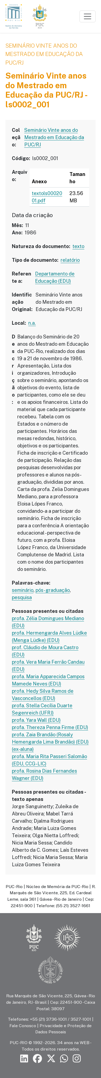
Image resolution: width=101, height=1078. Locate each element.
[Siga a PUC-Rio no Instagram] (77, 1058)
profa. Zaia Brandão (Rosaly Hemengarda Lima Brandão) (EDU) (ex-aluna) (50, 742)
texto (78, 246)
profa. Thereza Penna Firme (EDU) (50, 727)
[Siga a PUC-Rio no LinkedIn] (24, 1058)
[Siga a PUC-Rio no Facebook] (37, 1058)
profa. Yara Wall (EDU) (36, 720)
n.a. (32, 323)
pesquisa (22, 597)
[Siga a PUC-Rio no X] (51, 1058)
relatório (70, 260)
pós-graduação (53, 590)
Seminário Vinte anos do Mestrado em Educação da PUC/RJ (44, 54)
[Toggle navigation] (87, 16)
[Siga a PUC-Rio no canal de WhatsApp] (64, 1058)
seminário (22, 590)
